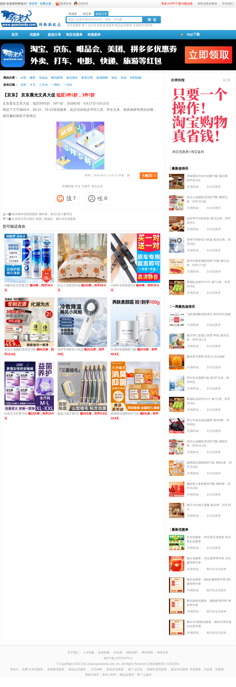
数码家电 (57, 77)
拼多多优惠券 (105, 25)
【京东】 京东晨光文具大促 (49, 95)
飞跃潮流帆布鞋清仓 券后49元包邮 (209, 314)
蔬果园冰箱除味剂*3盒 (135, 416)
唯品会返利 (127, 674)
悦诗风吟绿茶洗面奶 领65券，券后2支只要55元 (42, 214)
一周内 (55, 84)
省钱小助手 (92, 674)
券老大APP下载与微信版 (177, 3)
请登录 (33, 3)
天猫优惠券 (213, 325)
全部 (23, 77)
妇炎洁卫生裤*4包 (29, 416)
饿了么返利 (144, 674)
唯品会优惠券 (123, 25)
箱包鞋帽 (102, 77)
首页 (14, 34)
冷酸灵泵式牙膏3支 (28, 288)
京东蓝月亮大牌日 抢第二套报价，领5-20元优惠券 (44, 219)
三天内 (43, 84)
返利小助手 (109, 674)
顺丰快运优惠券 (216, 569)
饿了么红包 (89, 25)
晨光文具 (97, 186)
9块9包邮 (136, 77)
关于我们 (73, 652)
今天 (33, 84)
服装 (33, 77)
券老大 (14, 669)
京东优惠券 (74, 25)
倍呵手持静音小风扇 (80, 352)
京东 (78, 186)
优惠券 (35, 34)
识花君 (118, 652)
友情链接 (104, 652)
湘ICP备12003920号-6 (118, 658)
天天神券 (96, 669)
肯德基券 (94, 34)
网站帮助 (147, 652)
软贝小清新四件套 (81, 288)
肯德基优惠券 (55, 669)
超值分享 (54, 34)
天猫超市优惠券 (143, 25)
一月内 (67, 84)
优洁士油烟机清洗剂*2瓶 (29, 352)
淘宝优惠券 (74, 34)
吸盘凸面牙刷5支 (82, 413)
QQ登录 (83, 3)
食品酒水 (72, 77)
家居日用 (87, 77)
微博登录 (66, 3)
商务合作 (163, 652)
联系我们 (228, 3)
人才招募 (88, 652)
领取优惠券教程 (207, 3)
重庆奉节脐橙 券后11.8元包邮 (206, 356)
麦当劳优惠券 (179, 669)
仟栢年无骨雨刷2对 (135, 288)
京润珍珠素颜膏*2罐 (134, 352)
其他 (123, 77)
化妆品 (43, 77)
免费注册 (45, 3)
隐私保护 (132, 652)
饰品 (114, 77)
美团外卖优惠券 (157, 669)
